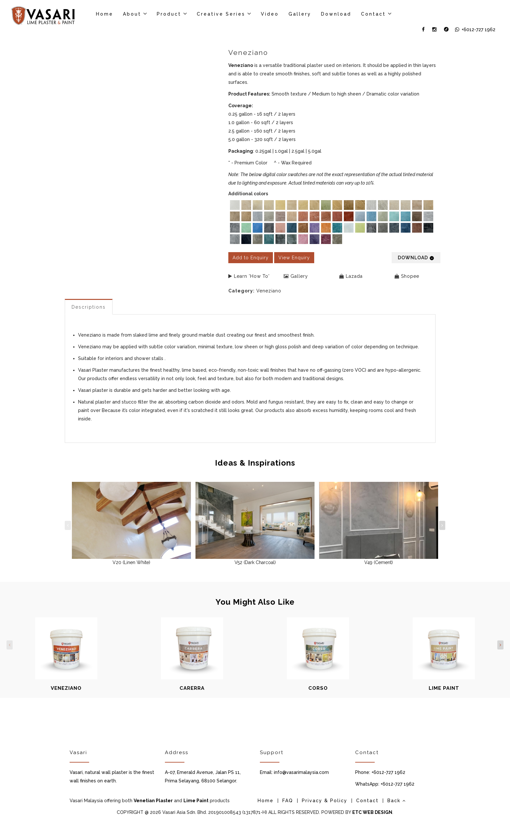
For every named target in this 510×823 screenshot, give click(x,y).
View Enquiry (294, 257)
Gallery (300, 14)
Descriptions (89, 307)
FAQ (287, 800)
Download (336, 14)
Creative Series (221, 14)
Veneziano (268, 290)
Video (270, 14)
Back (396, 800)
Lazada (354, 276)
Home (104, 14)
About (132, 14)
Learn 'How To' (252, 276)
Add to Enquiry (251, 257)
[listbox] (334, 223)
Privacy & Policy (324, 800)
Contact (373, 14)
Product (169, 14)
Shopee (410, 276)
